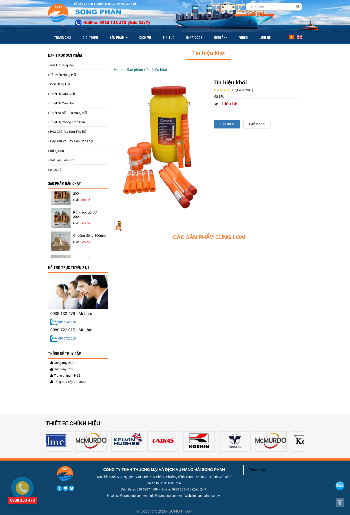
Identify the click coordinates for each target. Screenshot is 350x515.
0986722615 (63, 338)
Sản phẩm (119, 37)
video (243, 37)
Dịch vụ (145, 37)
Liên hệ (265, 37)
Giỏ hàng (257, 124)
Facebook (257, 470)
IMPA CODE (194, 37)
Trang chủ (62, 37)
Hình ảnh (221, 37)
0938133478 (63, 322)
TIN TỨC (169, 37)
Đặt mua (227, 124)
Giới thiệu (90, 37)
